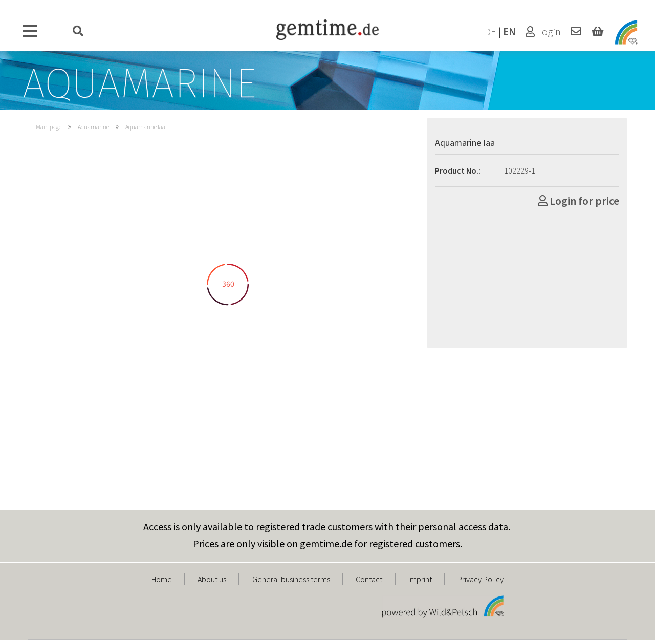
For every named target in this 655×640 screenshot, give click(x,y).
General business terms (291, 579)
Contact (369, 579)
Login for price (578, 201)
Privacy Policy (480, 579)
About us (212, 579)
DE (490, 31)
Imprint (420, 579)
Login (543, 31)
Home (161, 579)
